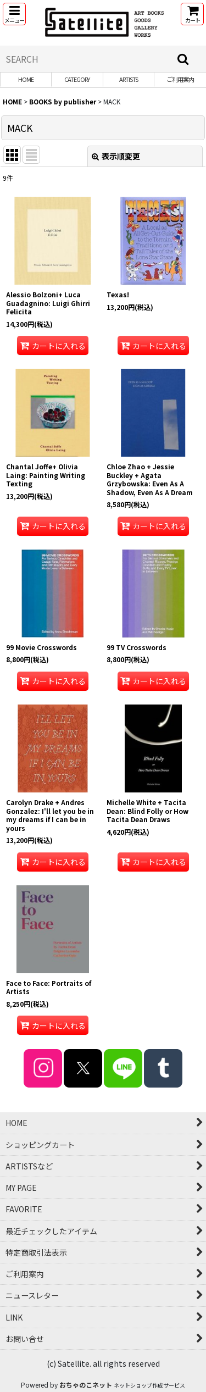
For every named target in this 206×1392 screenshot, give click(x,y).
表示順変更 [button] (116, 156)
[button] (14, 14)
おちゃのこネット (85, 1384)
